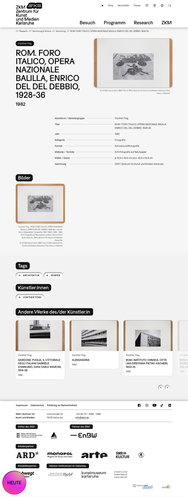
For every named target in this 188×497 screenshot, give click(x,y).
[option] (41, 216)
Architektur (31, 275)
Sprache (162, 5)
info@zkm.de (82, 417)
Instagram (146, 405)
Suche (169, 5)
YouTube (154, 405)
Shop (110, 5)
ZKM (166, 22)
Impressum (22, 405)
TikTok (162, 405)
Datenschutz (37, 405)
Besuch (87, 22)
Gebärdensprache (154, 5)
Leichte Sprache (146, 5)
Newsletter (123, 5)
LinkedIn (169, 405)
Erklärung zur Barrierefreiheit (62, 405)
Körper (55, 275)
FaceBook (139, 405)
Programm (114, 22)
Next (167, 387)
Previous (160, 387)
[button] (133, 62)
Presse (137, 5)
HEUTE (14, 482)
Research (143, 22)
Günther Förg (32, 297)
